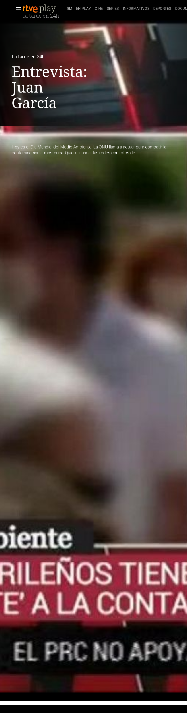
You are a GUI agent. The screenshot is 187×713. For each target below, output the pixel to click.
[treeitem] (69, 9)
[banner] (43, 9)
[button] (17, 9)
